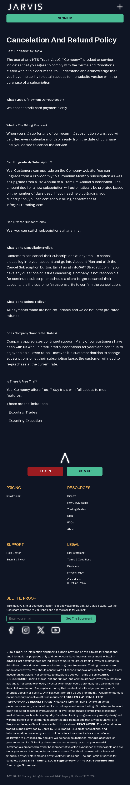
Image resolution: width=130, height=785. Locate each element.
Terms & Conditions (79, 559)
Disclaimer (73, 566)
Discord (71, 496)
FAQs (70, 522)
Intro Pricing (13, 496)
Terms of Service (90, 674)
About (70, 529)
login (45, 471)
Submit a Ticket (15, 559)
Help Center (13, 552)
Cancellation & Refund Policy (76, 581)
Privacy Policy (75, 572)
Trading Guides (76, 509)
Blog (70, 515)
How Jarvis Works (77, 502)
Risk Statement (76, 552)
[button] (120, 6)
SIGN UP (65, 18)
